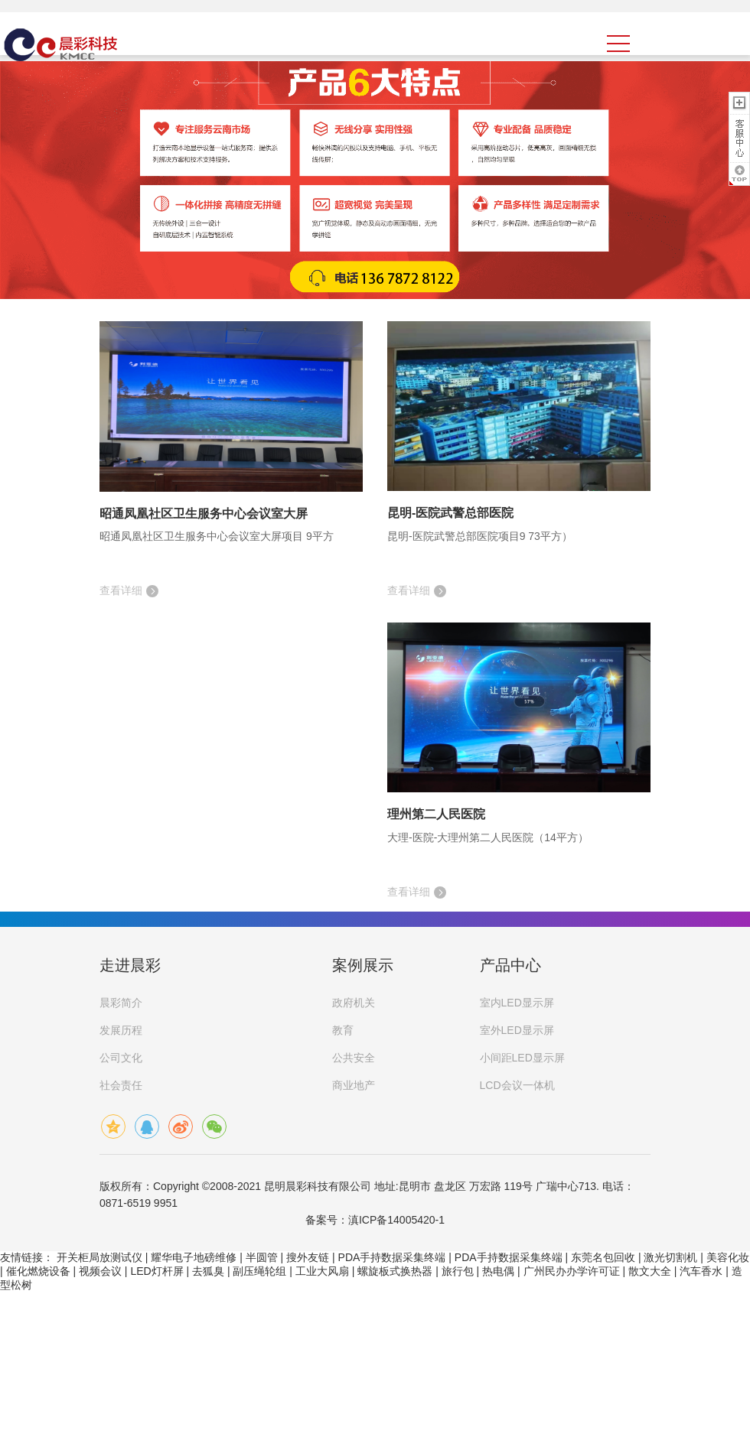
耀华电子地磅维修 (193, 1257)
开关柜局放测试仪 (99, 1257)
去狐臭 (208, 1271)
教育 (343, 1030)
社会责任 (120, 1085)
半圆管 (262, 1257)
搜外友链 (307, 1257)
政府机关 (353, 1002)
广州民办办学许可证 (571, 1271)
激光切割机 (670, 1257)
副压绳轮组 (259, 1271)
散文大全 (649, 1271)
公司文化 (120, 1058)
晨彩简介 (120, 1002)
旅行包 (458, 1271)
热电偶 (498, 1271)
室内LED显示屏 (517, 1002)
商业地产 (353, 1085)
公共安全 (353, 1058)
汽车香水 (701, 1271)
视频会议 (100, 1271)
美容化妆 (727, 1257)
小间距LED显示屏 (522, 1058)
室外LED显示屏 (517, 1030)
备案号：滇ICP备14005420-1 (375, 1220)
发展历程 (120, 1030)
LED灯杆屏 (156, 1271)
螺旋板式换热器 (394, 1271)
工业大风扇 (322, 1271)
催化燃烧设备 (38, 1271)
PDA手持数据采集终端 (392, 1257)
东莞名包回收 (603, 1257)
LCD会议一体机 (517, 1085)
